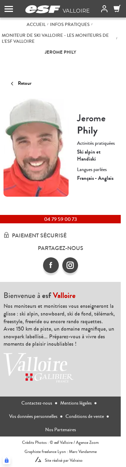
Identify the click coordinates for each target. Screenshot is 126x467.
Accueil (36, 25)
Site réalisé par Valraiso (64, 460)
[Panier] (117, 9)
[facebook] (51, 265)
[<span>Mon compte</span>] (102, 9)
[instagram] (70, 265)
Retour (20, 83)
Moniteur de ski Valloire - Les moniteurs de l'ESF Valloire (55, 39)
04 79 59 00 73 (60, 219)
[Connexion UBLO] (6, 460)
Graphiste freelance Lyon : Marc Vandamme (60, 452)
